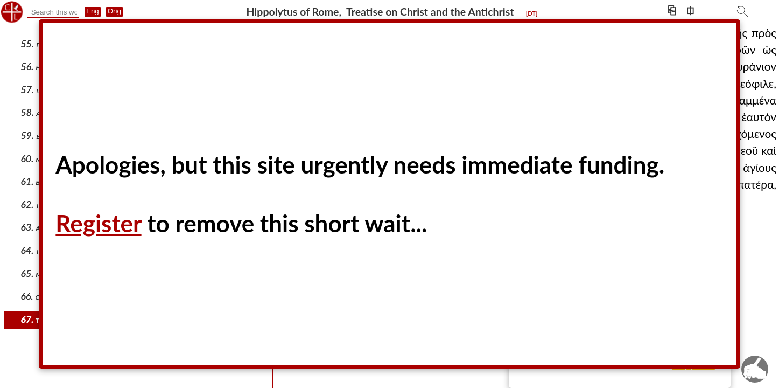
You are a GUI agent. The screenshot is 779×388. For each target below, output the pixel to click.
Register (98, 223)
